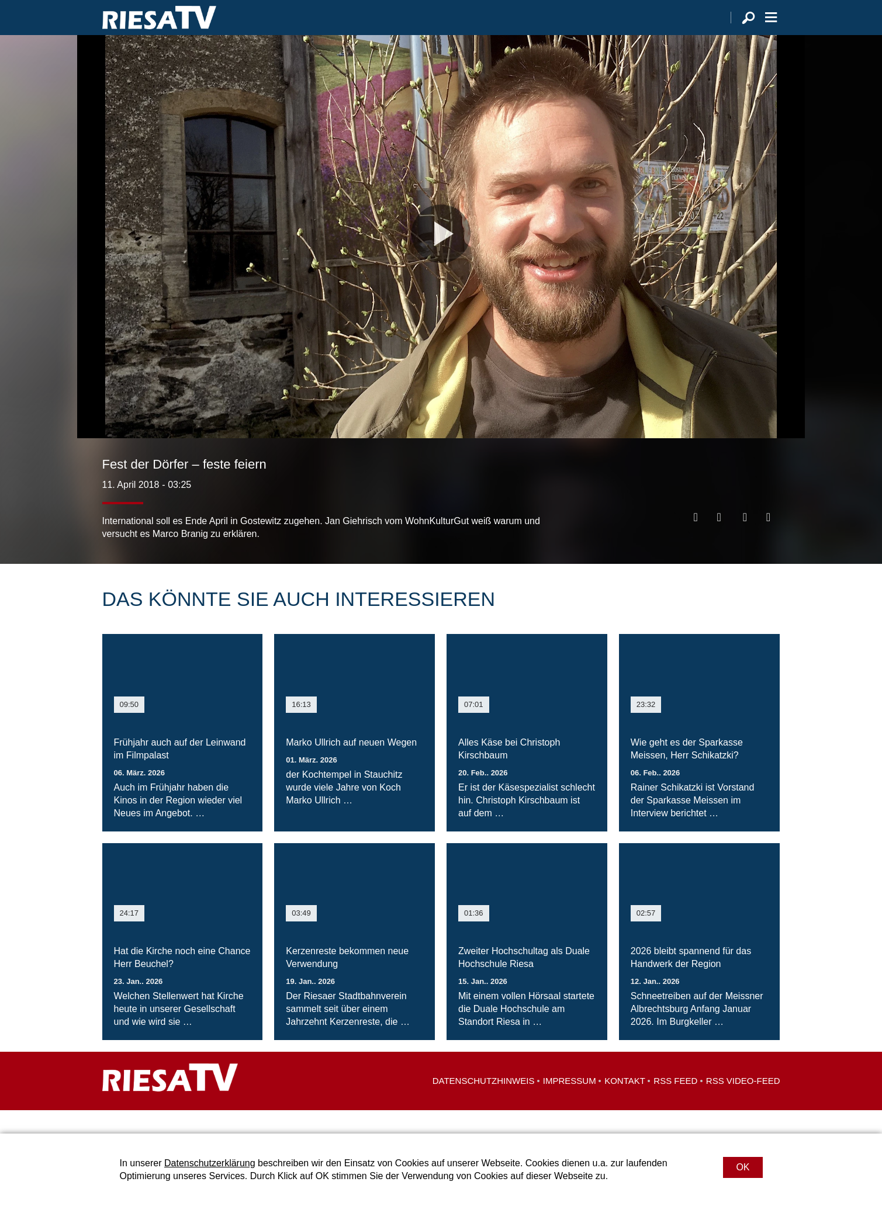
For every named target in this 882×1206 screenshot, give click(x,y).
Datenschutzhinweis (484, 1104)
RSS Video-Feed (743, 1104)
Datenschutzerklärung (209, 1163)
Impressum (569, 1104)
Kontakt (624, 1104)
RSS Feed (675, 1104)
